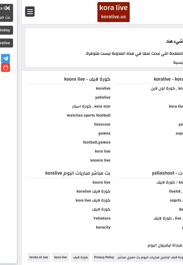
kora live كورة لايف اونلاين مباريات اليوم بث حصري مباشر (136, 257)
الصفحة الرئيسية (165, 62)
